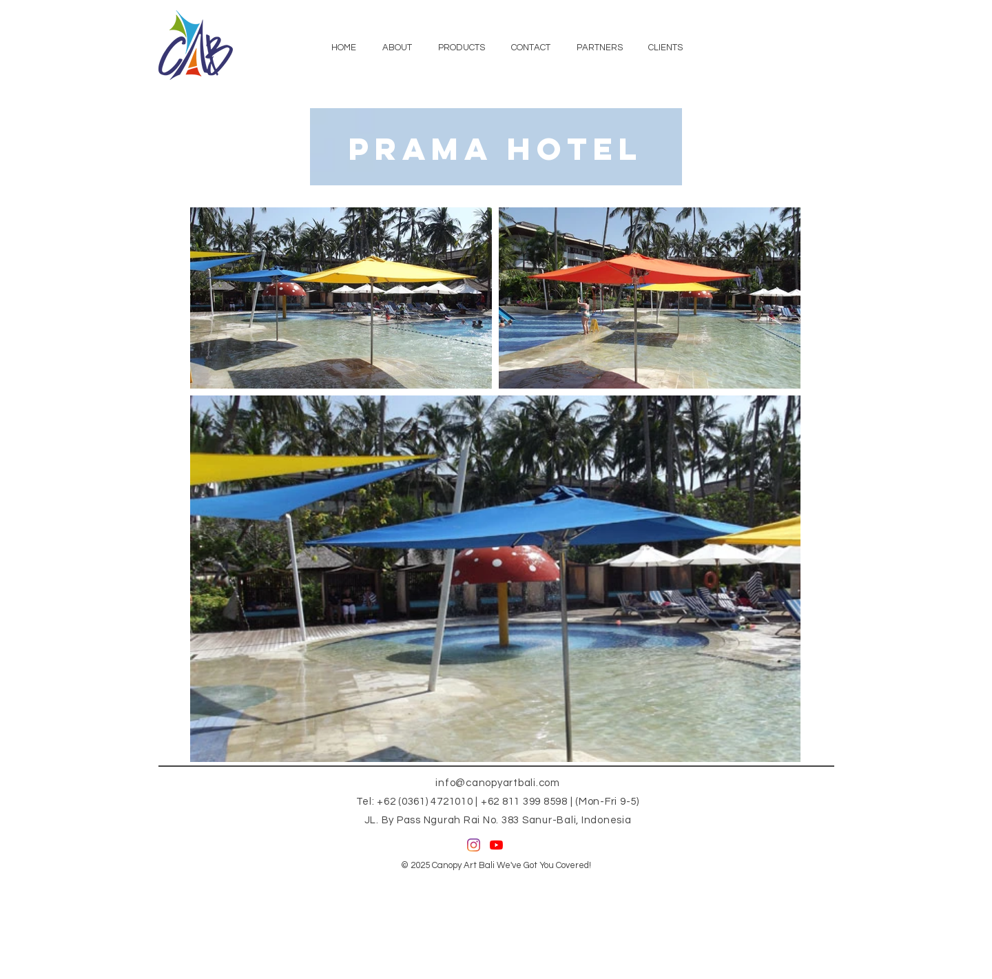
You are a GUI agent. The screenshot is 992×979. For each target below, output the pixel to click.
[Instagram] (473, 845)
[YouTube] (496, 845)
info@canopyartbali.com (497, 783)
